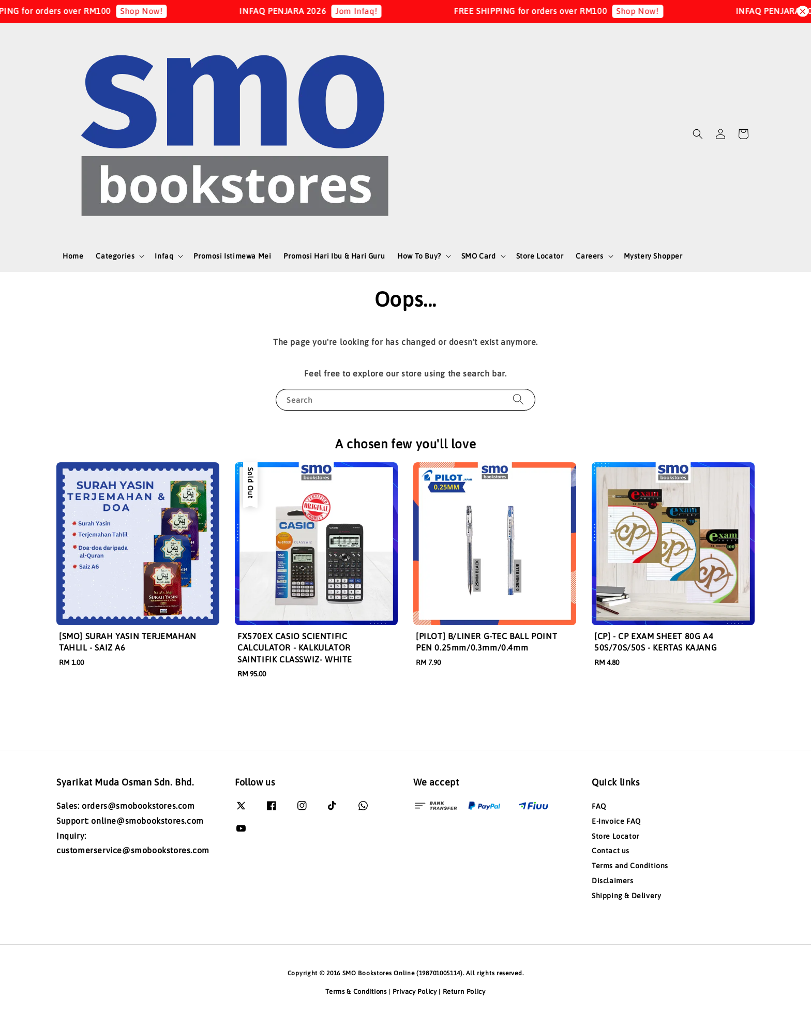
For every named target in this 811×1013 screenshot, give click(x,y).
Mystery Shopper (653, 256)
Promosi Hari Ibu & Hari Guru (334, 256)
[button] (697, 134)
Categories (115, 256)
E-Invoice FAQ (616, 821)
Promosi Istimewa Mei (232, 256)
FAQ (599, 806)
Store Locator (540, 256)
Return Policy (464, 991)
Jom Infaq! (371, 11)
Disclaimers (613, 880)
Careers (589, 256)
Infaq (164, 256)
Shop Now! (155, 11)
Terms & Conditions (356, 991)
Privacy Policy (415, 991)
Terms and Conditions (630, 865)
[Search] (518, 399)
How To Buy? (419, 256)
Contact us (610, 850)
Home (73, 256)
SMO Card (478, 256)
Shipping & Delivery (626, 895)
